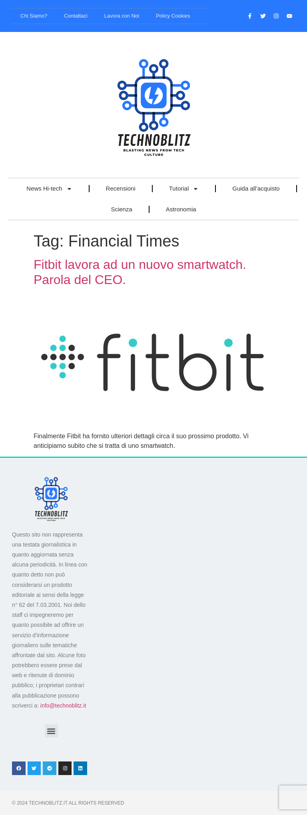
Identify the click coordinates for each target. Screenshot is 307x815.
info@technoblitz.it (63, 705)
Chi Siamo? (33, 16)
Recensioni (121, 188)
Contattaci (76, 16)
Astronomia (181, 209)
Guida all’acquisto (255, 188)
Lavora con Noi (121, 16)
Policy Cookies (173, 16)
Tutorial (184, 189)
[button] (51, 730)
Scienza (121, 209)
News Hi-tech (49, 189)
